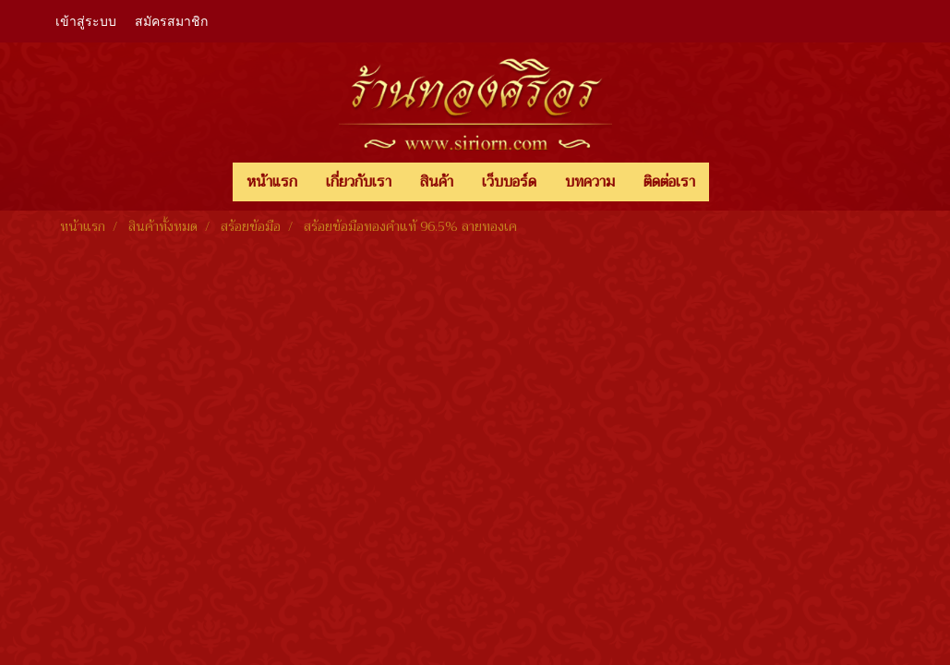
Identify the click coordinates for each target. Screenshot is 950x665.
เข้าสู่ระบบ (85, 22)
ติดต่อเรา (669, 182)
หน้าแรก (272, 182)
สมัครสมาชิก (171, 22)
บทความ (590, 182)
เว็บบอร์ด (509, 182)
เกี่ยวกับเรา (358, 182)
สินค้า (436, 182)
